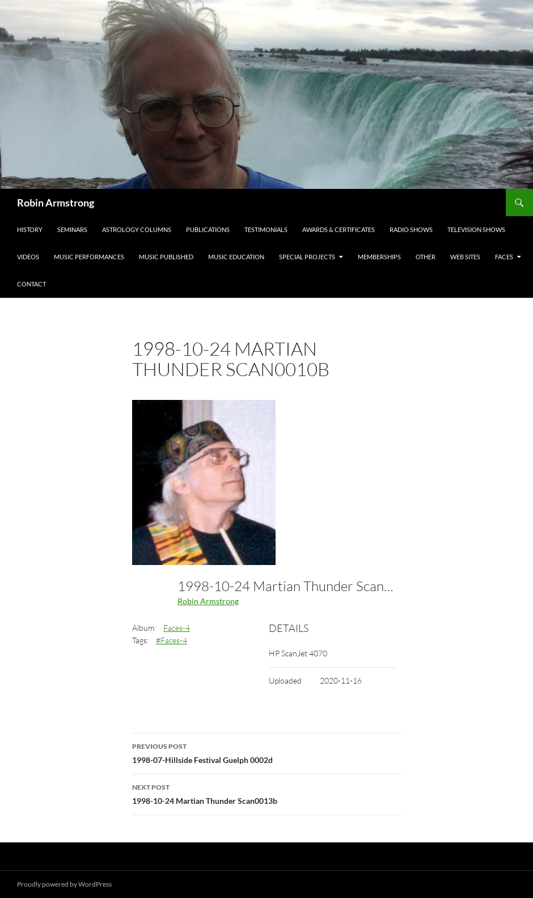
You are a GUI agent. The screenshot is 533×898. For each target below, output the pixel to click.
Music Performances (89, 256)
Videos (28, 256)
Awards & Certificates (338, 229)
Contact (31, 284)
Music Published (166, 256)
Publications (208, 229)
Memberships (379, 256)
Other (425, 256)
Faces (504, 256)
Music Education (236, 256)
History (30, 229)
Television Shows (476, 229)
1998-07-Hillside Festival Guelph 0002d (266, 752)
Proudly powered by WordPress (64, 884)
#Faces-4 (171, 640)
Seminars (72, 229)
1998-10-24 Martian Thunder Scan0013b (266, 793)
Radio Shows (411, 229)
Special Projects (307, 256)
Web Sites (465, 256)
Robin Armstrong (55, 202)
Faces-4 (176, 628)
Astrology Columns (136, 229)
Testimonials (265, 229)
